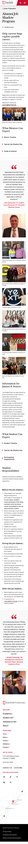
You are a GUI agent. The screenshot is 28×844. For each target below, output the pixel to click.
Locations (18, 768)
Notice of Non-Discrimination (12, 838)
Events (5, 740)
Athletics (6, 744)
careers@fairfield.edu (9, 105)
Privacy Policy (7, 831)
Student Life (8, 718)
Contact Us (7, 768)
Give (4, 734)
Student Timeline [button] (10, 443)
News (5, 737)
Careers (5, 747)
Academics (7, 714)
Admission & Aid (9, 722)
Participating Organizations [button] (9, 458)
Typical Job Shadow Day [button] (13, 144)
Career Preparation (9, 8)
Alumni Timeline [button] (10, 137)
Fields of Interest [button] (10, 151)
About (5, 726)
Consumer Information (10, 834)
